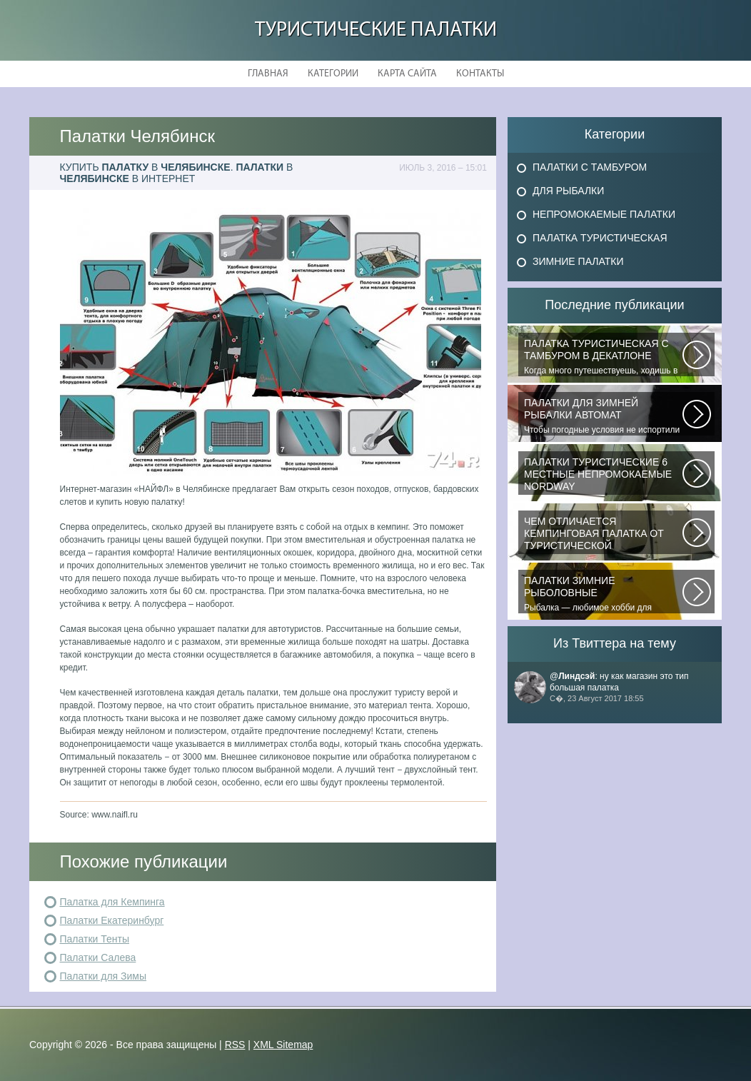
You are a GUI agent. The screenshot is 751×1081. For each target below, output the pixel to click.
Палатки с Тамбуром (590, 167)
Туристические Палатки (376, 30)
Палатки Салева (98, 957)
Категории (333, 74)
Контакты (480, 74)
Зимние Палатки (578, 261)
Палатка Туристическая (600, 237)
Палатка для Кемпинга (112, 901)
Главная (268, 74)
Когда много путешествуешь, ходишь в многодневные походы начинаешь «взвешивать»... (603, 357)
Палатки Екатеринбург (112, 920)
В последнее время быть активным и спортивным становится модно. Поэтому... (603, 475)
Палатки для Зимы (103, 976)
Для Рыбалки (568, 190)
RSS (235, 1044)
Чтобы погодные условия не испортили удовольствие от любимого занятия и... (603, 416)
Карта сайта (407, 74)
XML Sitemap (283, 1044)
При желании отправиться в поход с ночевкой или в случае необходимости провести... (603, 535)
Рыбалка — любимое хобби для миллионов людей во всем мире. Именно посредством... (603, 594)
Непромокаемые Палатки (604, 214)
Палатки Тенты (95, 939)
